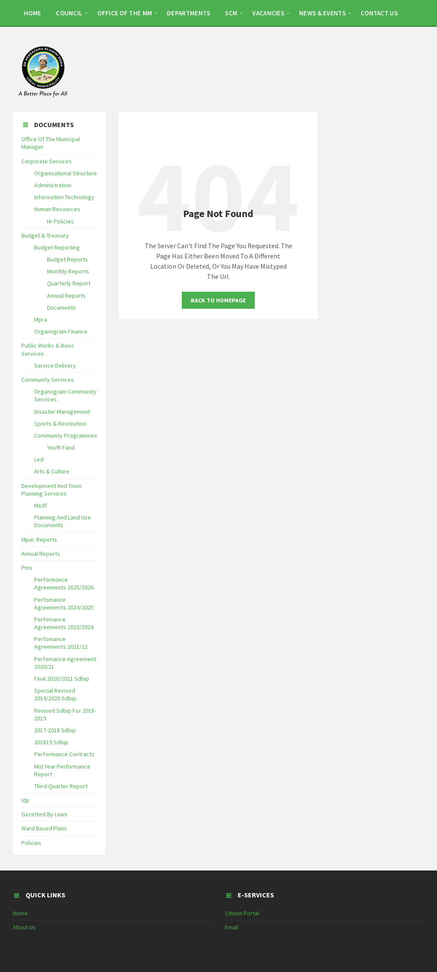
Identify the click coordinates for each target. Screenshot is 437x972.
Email (231, 927)
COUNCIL (69, 13)
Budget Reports (67, 259)
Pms (26, 568)
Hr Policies (60, 221)
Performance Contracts (64, 754)
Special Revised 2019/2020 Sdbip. (56, 694)
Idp (25, 800)
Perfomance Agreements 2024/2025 (63, 603)
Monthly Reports (68, 271)
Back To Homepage (218, 300)
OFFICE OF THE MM (124, 13)
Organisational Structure (65, 173)
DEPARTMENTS (188, 13)
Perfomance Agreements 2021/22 (60, 642)
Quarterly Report (68, 283)
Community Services (47, 379)
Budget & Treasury (45, 235)
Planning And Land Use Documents (62, 521)
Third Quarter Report (60, 786)
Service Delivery (55, 365)
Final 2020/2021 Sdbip (61, 678)
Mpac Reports (39, 539)
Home (20, 913)
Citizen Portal (242, 913)
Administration (52, 185)
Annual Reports (66, 295)
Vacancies (268, 13)
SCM (231, 13)
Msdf (40, 505)
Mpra (40, 319)
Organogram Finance (60, 331)
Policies (31, 843)
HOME (32, 13)
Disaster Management (62, 411)
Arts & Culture (52, 471)
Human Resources (57, 209)
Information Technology (64, 197)
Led (39, 459)
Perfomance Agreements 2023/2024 (63, 623)
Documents (61, 307)
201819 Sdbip (51, 742)
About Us (24, 927)
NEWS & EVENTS (322, 13)
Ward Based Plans (44, 828)
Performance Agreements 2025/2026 (63, 583)
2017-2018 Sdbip (55, 730)
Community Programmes (65, 435)
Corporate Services (46, 161)
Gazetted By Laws (44, 814)
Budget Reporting (57, 247)
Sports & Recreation (60, 423)
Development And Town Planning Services (51, 489)
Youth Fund (61, 447)
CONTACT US (379, 13)
